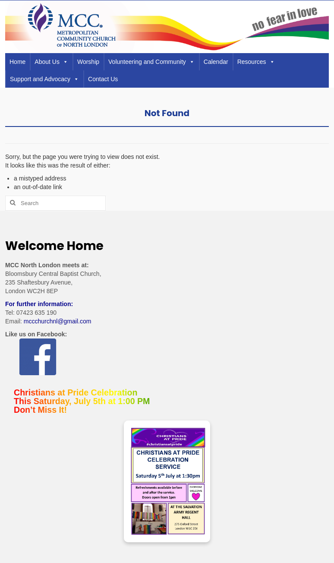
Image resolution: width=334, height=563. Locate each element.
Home (17, 61)
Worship (88, 61)
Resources (256, 61)
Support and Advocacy (44, 79)
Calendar (216, 61)
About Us (51, 61)
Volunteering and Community (151, 61)
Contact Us (103, 79)
